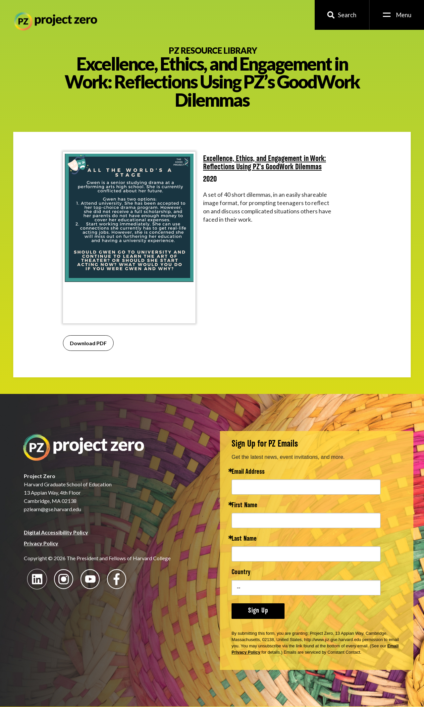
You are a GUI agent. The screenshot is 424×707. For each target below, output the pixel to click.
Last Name (244, 539)
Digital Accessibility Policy (56, 532)
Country (241, 573)
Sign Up (258, 611)
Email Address (248, 472)
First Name (244, 506)
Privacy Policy (41, 543)
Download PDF (88, 343)
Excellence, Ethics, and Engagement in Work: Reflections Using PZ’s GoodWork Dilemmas (264, 163)
